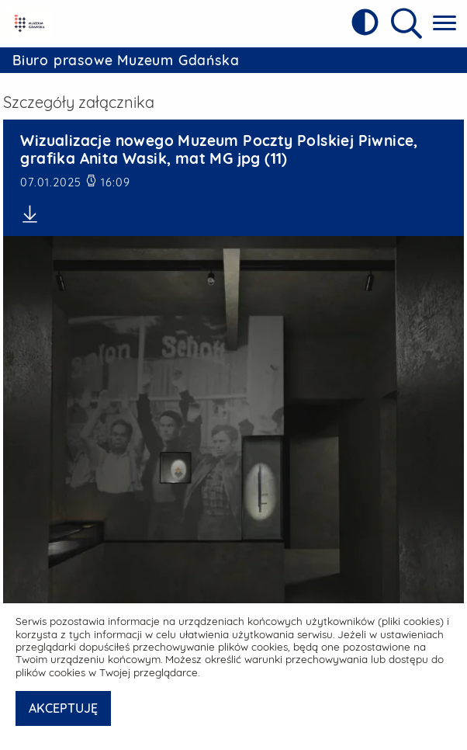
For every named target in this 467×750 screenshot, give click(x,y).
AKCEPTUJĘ (63, 708)
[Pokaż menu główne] (444, 24)
